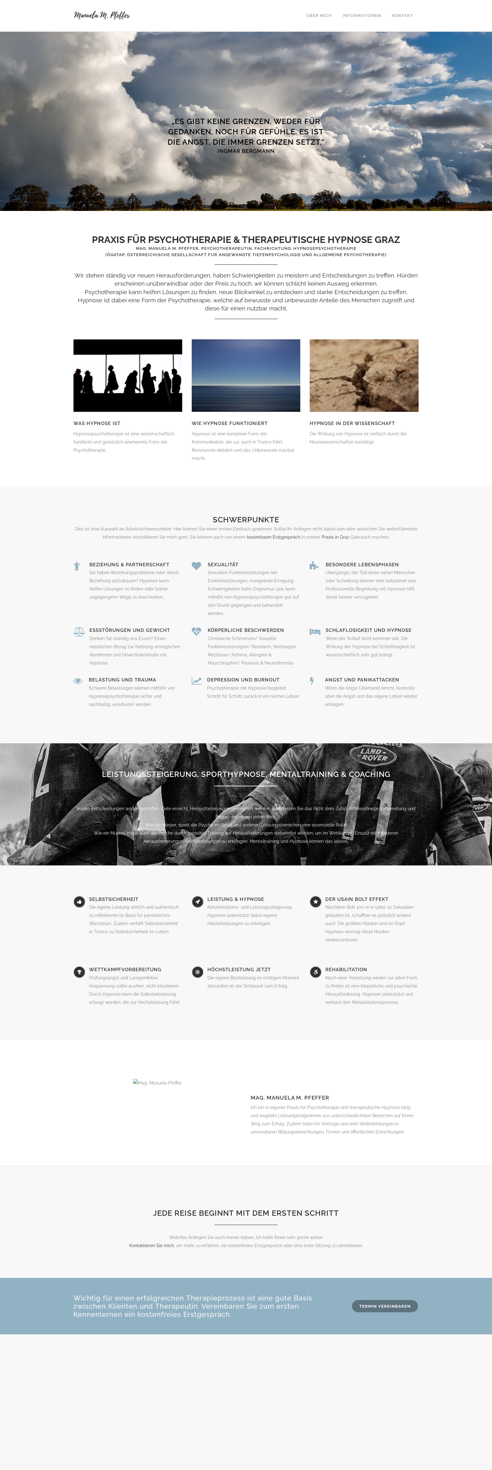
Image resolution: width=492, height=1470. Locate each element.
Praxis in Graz (335, 537)
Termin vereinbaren (385, 1306)
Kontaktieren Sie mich (151, 1245)
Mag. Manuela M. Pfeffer (290, 1098)
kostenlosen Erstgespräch (273, 537)
